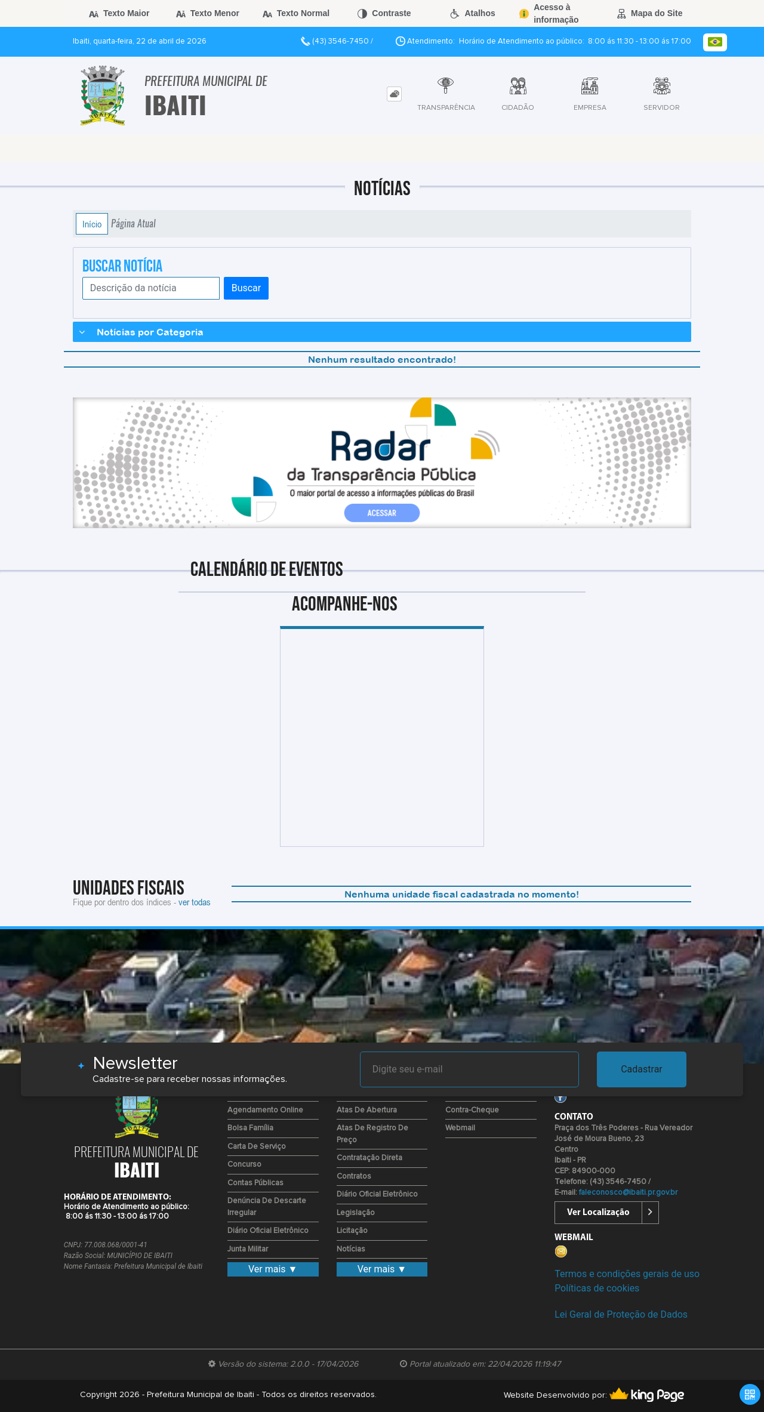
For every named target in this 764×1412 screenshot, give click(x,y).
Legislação (356, 1213)
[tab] (394, 94)
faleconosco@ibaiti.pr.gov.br (628, 1193)
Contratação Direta (369, 1158)
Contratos (354, 1176)
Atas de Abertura (367, 1110)
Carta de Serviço (256, 1147)
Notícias (351, 1249)
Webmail (460, 1128)
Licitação (352, 1231)
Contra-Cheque (472, 1110)
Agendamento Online (265, 1110)
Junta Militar (247, 1249)
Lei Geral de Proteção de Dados (621, 1314)
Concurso (244, 1165)
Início (91, 224)
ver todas (194, 902)
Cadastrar (642, 1069)
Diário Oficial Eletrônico (268, 1231)
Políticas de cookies (596, 1288)
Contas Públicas (255, 1183)
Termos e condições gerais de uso (627, 1274)
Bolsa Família (250, 1128)
